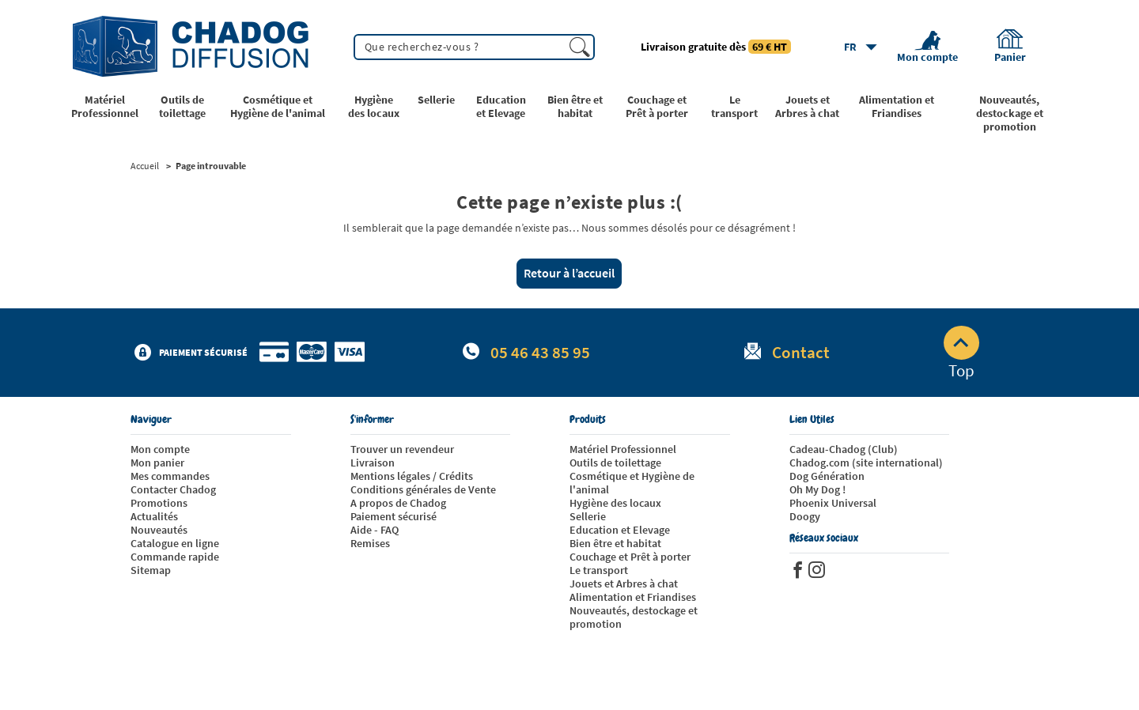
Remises (370, 543)
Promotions (159, 503)
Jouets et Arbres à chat (624, 583)
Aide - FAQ (374, 530)
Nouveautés (159, 530)
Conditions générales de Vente (423, 489)
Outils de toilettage (615, 462)
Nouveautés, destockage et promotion (634, 617)
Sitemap (151, 570)
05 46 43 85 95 (540, 352)
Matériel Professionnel (623, 449)
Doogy (804, 516)
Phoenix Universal (832, 503)
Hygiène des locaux (615, 503)
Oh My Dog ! (817, 489)
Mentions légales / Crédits (411, 476)
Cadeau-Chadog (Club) (843, 449)
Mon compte (160, 449)
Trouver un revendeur (402, 449)
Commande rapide (175, 556)
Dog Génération (827, 476)
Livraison (372, 462)
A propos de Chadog (398, 503)
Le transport (599, 570)
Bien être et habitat (615, 543)
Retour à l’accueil (569, 273)
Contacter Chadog (173, 489)
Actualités (154, 516)
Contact (801, 352)
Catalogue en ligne (175, 543)
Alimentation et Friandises (633, 597)
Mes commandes (170, 476)
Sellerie (588, 516)
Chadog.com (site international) (866, 462)
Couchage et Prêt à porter (630, 556)
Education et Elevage (620, 530)
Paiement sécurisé (393, 516)
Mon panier (157, 462)
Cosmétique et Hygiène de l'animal (632, 483)
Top (961, 353)
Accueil (145, 166)
